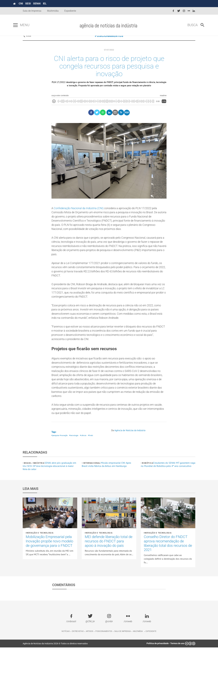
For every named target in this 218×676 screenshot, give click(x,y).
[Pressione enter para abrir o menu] (25, 25)
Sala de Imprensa (32, 10)
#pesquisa (55, 464)
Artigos (89, 660)
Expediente (70, 10)
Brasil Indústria (34, 492)
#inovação (64, 464)
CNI (30, 3)
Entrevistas (78, 660)
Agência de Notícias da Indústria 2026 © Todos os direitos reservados (55, 672)
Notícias (66, 660)
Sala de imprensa (122, 660)
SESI (37, 3)
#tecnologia (75, 464)
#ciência (85, 464)
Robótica (147, 492)
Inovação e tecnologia (40, 561)
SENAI (46, 3)
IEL (54, 3)
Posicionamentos (103, 660)
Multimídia (53, 10)
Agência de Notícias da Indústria (131, 458)
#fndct (93, 464)
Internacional (92, 492)
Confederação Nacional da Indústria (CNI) (81, 216)
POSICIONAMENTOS (109, 41)
